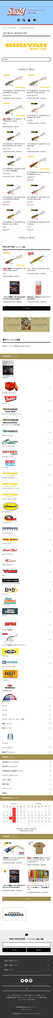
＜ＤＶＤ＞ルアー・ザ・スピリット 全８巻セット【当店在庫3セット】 (38, 887)
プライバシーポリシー (28, 997)
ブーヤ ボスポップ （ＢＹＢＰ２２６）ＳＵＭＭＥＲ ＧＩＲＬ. (38, 173)
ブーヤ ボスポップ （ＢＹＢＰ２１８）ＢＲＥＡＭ (38, 145)
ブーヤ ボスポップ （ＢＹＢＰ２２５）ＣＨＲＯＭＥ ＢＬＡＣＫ (14, 91)
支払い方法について (18, 995)
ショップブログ (22, 999)
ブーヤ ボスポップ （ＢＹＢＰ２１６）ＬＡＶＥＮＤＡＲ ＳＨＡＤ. (14, 198)
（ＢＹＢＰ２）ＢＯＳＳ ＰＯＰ (27, 27)
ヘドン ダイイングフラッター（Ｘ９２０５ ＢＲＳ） (38, 269)
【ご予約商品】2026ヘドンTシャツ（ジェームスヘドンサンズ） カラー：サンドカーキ (38, 860)
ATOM (33, 999)
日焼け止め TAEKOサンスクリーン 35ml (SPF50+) (38, 298)
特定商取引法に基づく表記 (13, 997)
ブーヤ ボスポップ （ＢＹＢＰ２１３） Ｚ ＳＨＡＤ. (38, 223)
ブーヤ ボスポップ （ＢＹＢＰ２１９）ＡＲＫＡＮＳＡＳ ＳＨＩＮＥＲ (14, 145)
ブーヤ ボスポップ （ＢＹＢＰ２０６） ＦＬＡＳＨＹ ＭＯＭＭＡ (14, 170)
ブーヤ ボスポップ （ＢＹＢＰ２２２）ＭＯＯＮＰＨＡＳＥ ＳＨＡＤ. (38, 91)
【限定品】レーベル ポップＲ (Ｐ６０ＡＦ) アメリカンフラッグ (14, 859)
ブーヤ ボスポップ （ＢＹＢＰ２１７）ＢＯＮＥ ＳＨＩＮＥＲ (38, 116)
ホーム (4, 27)
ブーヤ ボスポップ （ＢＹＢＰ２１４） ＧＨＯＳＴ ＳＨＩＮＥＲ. (14, 223)
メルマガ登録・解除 (40, 997)
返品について (40, 995)
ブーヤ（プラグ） (12, 27)
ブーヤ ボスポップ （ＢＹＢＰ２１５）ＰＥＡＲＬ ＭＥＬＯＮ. (38, 198)
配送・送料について (30, 995)
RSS (29, 999)
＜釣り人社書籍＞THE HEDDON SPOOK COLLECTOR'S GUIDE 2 (14, 298)
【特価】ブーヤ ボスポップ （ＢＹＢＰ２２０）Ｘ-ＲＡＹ (14, 120)
